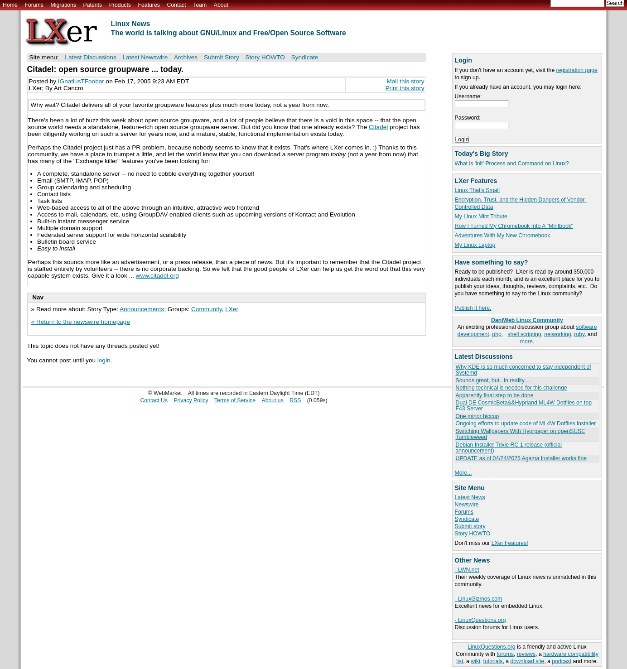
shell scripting (524, 334)
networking (557, 334)
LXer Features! (510, 543)
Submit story (470, 526)
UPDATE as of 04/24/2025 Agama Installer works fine (521, 458)
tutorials (493, 661)
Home (10, 5)
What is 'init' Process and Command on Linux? (512, 163)
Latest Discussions (90, 57)
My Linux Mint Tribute (481, 216)
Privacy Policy (191, 400)
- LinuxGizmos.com (478, 599)
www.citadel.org (157, 275)
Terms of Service (235, 400)
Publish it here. (473, 308)
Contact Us (154, 400)
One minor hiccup (477, 416)
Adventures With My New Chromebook (502, 235)
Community (206, 309)
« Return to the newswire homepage (80, 321)
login (104, 360)
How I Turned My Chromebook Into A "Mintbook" (514, 226)
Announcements (142, 309)
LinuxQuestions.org (491, 647)
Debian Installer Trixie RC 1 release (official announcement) (509, 448)
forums (505, 654)
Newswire (467, 504)
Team (200, 5)
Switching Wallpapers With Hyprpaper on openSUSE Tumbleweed (520, 434)
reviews (526, 654)
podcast (561, 661)
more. (527, 341)
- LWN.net (467, 570)
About (221, 5)
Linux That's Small (477, 190)
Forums (33, 5)
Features (149, 5)
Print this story (404, 88)
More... (463, 473)
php (496, 334)
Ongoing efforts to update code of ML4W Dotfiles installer (526, 423)
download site (527, 661)
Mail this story (405, 81)
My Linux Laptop (475, 245)
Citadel (378, 127)
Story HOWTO (473, 533)
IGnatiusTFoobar (81, 81)
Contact (176, 5)
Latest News (470, 497)
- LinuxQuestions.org (480, 620)
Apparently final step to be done (495, 395)
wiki (475, 661)
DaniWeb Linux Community (527, 320)
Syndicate (467, 519)
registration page (577, 70)
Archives (186, 57)
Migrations (63, 5)
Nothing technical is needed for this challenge (511, 388)
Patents (92, 5)
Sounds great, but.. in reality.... (493, 380)
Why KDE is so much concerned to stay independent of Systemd (523, 370)
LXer (231, 309)
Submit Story (221, 57)
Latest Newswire (145, 57)
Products (120, 5)
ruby (579, 334)
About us (272, 400)
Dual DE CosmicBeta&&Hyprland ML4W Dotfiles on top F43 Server (524, 405)
